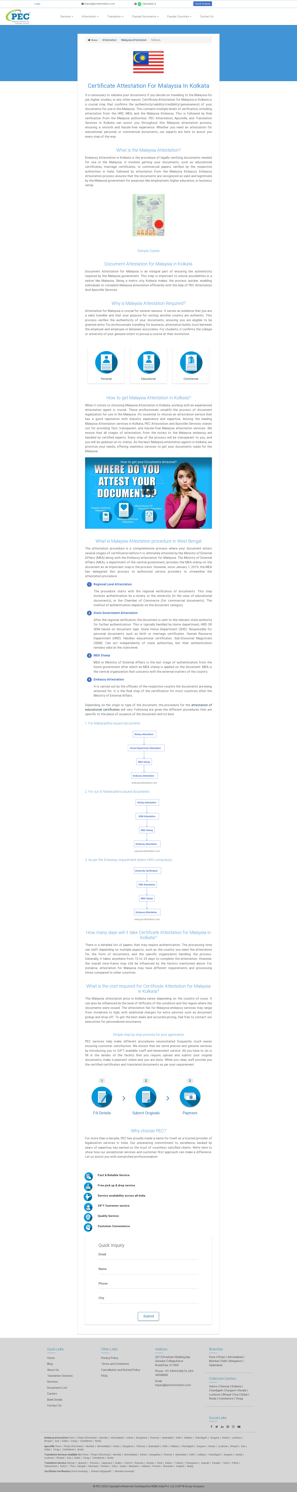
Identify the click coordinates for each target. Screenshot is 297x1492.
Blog (50, 1364)
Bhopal (48, 1440)
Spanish (82, 1462)
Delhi (178, 1437)
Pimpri (221, 1357)
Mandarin (134, 1466)
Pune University (79, 1471)
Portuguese (192, 1462)
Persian (105, 1466)
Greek (123, 1466)
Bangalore (141, 1437)
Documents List (57, 1387)
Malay (190, 1466)
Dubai (65, 1440)
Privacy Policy (109, 1358)
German (71, 1462)
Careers (52, 1393)
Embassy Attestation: (56, 1437)
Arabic (118, 1462)
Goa (57, 1440)
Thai (72, 1466)
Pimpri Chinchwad (86, 1437)
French (128, 1462)
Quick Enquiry (202, 3)
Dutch (63, 1466)
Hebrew (145, 1466)
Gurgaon (201, 1446)
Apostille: (49, 1446)
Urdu (114, 1466)
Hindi (159, 1462)
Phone (103, 1283)
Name (102, 1269)
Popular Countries (179, 16)
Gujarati (205, 1462)
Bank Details (55, 1399)
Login (37, 3)
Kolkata (188, 1437)
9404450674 (145, 3)
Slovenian (168, 1466)
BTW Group (185, 1486)
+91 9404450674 (175, 1371)
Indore (130, 1437)
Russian (139, 1462)
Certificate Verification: (57, 1471)
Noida (98, 1440)
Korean (150, 1462)
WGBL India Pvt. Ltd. (163, 1486)
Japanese (106, 1462)
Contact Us (206, 16)
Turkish (179, 1462)
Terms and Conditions (115, 1364)
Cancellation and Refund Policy (120, 1370)
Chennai (154, 1437)
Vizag (74, 1440)
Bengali (81, 1466)
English (180, 1466)
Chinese (94, 1462)
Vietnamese (50, 1466)
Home (51, 1358)
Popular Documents (145, 16)
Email (102, 1254)
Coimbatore (86, 1440)
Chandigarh (201, 1437)
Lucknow (49, 1457)
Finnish (156, 1466)
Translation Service (55, 1462)
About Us (53, 1370)
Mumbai (103, 1437)
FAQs (104, 1375)
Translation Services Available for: (63, 1454)
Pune (212, 1357)
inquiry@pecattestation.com (98, 3)
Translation (115, 16)
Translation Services (60, 1375)
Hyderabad (167, 1437)
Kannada (93, 1466)
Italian (168, 1462)
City (101, 1298)
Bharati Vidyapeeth (101, 1471)
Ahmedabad (235, 1357)
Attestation (90, 16)
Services (66, 16)
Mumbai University (124, 1471)
